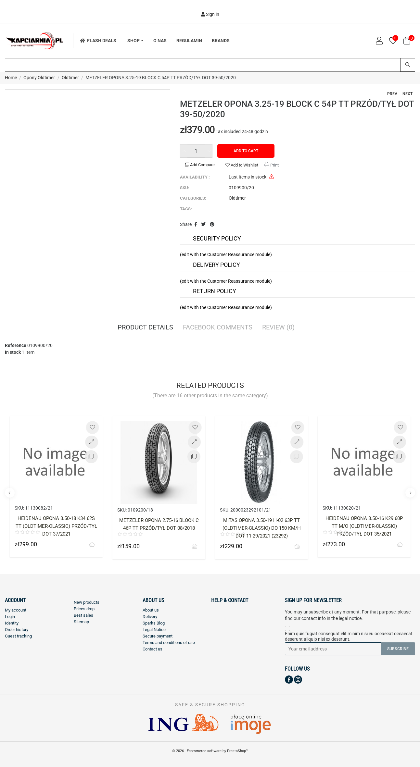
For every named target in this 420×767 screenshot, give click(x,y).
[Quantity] (196, 151)
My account (15, 610)
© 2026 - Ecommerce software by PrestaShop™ (210, 751)
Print (274, 165)
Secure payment (157, 636)
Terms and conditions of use (169, 642)
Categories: (193, 198)
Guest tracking (18, 636)
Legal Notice (154, 629)
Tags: (186, 208)
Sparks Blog (154, 623)
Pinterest (212, 225)
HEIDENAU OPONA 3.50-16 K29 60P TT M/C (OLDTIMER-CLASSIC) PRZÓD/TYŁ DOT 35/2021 (364, 526)
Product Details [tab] (145, 328)
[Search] (210, 65)
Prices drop (84, 608)
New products (86, 602)
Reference (15, 345)
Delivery (150, 616)
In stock (13, 352)
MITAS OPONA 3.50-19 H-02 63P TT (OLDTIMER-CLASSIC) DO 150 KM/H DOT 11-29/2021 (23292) (262, 528)
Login (10, 616)
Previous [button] (10, 493)
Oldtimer (237, 198)
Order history (16, 629)
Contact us (152, 649)
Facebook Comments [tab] (217, 328)
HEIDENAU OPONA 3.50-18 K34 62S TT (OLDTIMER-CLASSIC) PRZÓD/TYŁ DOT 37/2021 (56, 526)
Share (196, 225)
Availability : (195, 177)
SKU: (184, 187)
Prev (392, 94)
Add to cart (246, 151)
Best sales (83, 615)
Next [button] (410, 493)
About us (151, 610)
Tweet (203, 225)
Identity (12, 623)
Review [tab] (278, 328)
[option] (56, 491)
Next (407, 94)
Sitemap (81, 621)
